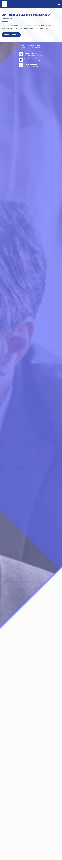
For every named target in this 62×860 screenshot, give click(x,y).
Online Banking (11, 34)
